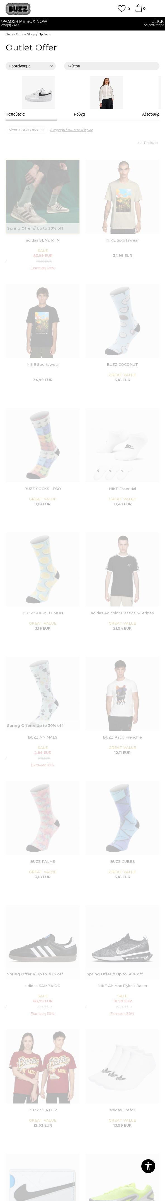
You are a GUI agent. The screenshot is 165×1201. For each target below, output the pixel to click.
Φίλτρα (111, 66)
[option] (82, 24)
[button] (148, 1166)
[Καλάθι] (138, 10)
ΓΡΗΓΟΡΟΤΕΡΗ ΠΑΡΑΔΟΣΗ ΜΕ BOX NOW (82, 21)
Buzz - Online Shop (20, 34)
